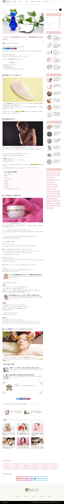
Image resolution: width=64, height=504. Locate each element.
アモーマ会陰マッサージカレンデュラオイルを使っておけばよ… (56, 147)
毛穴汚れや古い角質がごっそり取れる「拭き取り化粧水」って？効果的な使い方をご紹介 (37, 434)
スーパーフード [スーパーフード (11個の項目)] (50, 184)
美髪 (45, 468)
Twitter (3, 502)
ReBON (9, 43)
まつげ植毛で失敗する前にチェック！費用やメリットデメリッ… (56, 68)
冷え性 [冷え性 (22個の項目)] (55, 196)
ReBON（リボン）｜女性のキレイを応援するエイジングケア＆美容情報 (45, 502)
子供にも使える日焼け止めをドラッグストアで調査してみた (56, 133)
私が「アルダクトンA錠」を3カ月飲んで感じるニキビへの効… (56, 126)
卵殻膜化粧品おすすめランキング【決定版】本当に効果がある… (56, 114)
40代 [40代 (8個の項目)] (48, 172)
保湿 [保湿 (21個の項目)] (51, 196)
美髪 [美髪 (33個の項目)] (54, 205)
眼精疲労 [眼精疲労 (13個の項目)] (48, 203)
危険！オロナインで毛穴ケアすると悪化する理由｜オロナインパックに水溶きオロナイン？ (9, 434)
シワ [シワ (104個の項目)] (47, 182)
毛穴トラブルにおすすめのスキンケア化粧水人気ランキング (56, 93)
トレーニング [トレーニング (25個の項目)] (49, 189)
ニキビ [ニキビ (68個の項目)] (54, 189)
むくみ (17, 46)
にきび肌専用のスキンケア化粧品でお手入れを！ (56, 86)
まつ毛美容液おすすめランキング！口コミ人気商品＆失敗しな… (56, 79)
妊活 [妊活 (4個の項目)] (47, 198)
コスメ (7, 468)
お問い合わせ (42, 496)
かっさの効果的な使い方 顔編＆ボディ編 (9, 67)
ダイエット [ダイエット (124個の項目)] (49, 186)
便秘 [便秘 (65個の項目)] (47, 196)
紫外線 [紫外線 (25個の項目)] (53, 203)
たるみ (15, 46)
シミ (35, 463)
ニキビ (7, 466)
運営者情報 (49, 496)
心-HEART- (26, 1)
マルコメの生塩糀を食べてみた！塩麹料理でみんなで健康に (56, 140)
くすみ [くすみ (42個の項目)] (58, 172)
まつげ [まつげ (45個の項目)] (58, 175)
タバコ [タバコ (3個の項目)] (55, 184)
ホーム (10, 496)
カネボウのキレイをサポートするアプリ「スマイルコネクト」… (56, 161)
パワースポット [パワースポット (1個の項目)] (50, 191)
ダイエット (19, 46)
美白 (16, 463)
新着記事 (39, 1)
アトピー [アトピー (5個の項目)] (52, 177)
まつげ (54, 466)
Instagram (5, 502)
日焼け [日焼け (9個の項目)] (55, 198)
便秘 (22, 46)
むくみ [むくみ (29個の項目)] (48, 177)
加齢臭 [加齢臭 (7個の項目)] (59, 196)
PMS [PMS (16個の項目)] (51, 172)
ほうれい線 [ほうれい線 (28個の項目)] (53, 175)
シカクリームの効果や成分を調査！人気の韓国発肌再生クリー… (56, 46)
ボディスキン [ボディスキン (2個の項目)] (56, 191)
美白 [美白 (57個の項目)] (47, 205)
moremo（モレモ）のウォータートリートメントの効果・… (56, 53)
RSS (7, 502)
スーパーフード (26, 468)
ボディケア (12, 4)
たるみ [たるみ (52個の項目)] (48, 175)
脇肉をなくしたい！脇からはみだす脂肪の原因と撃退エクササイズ (9, 447)
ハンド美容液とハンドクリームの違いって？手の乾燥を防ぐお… (56, 60)
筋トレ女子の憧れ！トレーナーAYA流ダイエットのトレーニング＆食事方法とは (37, 447)
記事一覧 (6, 4)
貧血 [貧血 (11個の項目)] (47, 208)
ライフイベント (53, 27)
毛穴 (45, 463)
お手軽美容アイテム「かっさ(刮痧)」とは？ (9, 64)
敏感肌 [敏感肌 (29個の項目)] (51, 198)
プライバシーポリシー (58, 502)
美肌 (24, 46)
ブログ (53, 24)
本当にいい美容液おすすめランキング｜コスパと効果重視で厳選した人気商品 (23, 434)
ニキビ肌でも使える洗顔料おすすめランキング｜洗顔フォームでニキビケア (23, 447)
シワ (26, 463)
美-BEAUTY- (15, 1)
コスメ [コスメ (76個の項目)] (55, 179)
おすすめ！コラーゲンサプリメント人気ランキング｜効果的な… (56, 100)
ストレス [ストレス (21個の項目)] (51, 182)
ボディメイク (17, 4)
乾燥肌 (16, 466)
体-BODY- (20, 1)
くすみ (54, 463)
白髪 (54, 468)
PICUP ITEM (33, 1)
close (16, 62)
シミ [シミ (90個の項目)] (59, 179)
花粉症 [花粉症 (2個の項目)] (58, 205)
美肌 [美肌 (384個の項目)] (51, 205)
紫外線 (26, 466)
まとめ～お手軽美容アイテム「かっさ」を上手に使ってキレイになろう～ (13, 68)
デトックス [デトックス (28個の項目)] (55, 186)
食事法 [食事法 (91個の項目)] (51, 208)
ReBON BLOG (45, 1)
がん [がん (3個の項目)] (54, 172)
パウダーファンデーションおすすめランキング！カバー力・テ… (56, 107)
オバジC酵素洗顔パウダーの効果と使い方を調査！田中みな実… (56, 38)
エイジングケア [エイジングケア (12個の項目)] (50, 179)
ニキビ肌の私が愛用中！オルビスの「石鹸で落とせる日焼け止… (56, 154)
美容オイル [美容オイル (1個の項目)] (58, 203)
